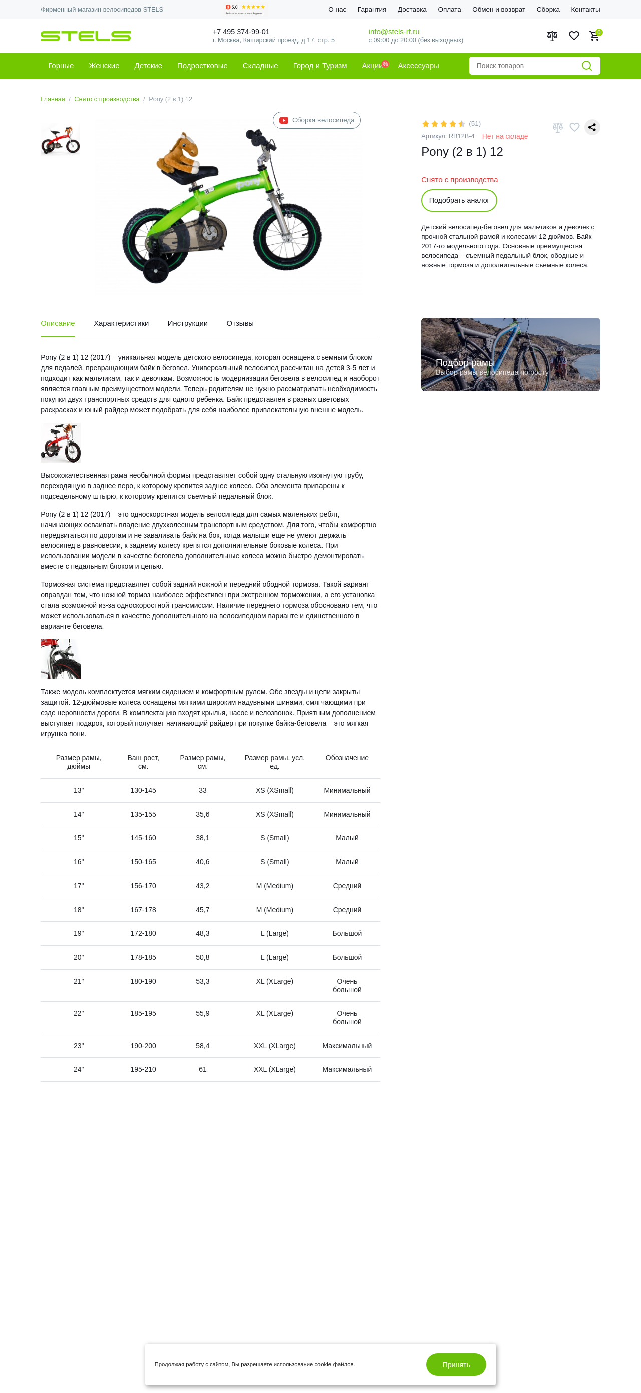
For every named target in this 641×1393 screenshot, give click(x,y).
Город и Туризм (320, 65)
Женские (104, 65)
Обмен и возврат (498, 9)
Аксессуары (418, 65)
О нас (337, 9)
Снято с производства (106, 99)
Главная (53, 99)
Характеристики (122, 323)
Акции (372, 65)
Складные (260, 65)
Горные (61, 65)
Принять (456, 1365)
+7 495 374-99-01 (244, 31)
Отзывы (241, 323)
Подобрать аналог (459, 200)
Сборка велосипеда (317, 120)
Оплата (449, 9)
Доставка (412, 9)
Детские (149, 65)
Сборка (548, 9)
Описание (58, 323)
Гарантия (372, 9)
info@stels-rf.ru (394, 31)
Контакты (585, 9)
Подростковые (202, 65)
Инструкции (189, 323)
